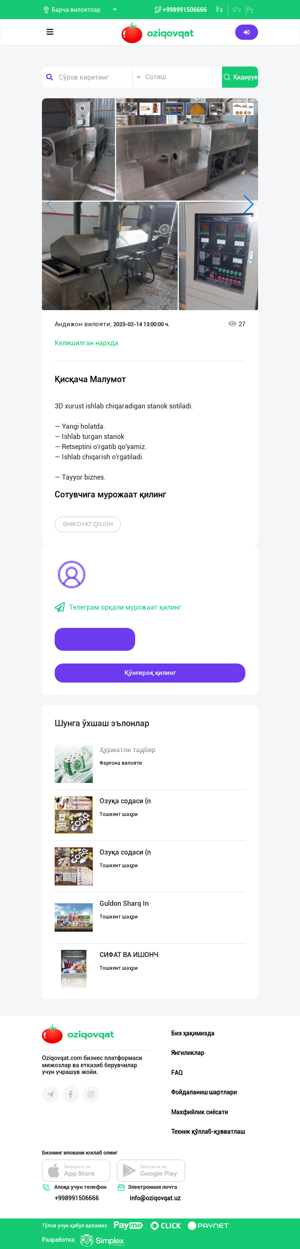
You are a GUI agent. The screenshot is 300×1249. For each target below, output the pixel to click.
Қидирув (240, 77)
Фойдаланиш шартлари (204, 1092)
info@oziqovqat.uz (155, 1198)
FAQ (177, 1072)
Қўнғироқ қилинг (150, 673)
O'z (237, 9)
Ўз (219, 9)
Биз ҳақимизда (192, 1033)
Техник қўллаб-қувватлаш (208, 1131)
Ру (250, 9)
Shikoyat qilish (88, 524)
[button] (126, 109)
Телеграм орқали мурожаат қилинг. (119, 607)
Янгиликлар (187, 1052)
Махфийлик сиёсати (199, 1112)
